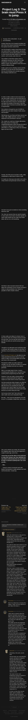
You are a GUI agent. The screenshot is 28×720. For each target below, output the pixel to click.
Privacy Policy (14, 712)
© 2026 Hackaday (14, 716)
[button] (24, 2)
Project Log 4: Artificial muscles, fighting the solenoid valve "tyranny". (20, 508)
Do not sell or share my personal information (14, 713)
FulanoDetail (6, 28)
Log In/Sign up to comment (8, 529)
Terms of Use (6, 712)
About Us (5, 710)
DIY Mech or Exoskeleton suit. (18, 19)
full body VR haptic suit (10, 355)
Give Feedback (22, 710)
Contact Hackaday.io (13, 710)
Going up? (14, 707)
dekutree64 (9, 532)
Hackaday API (21, 712)
